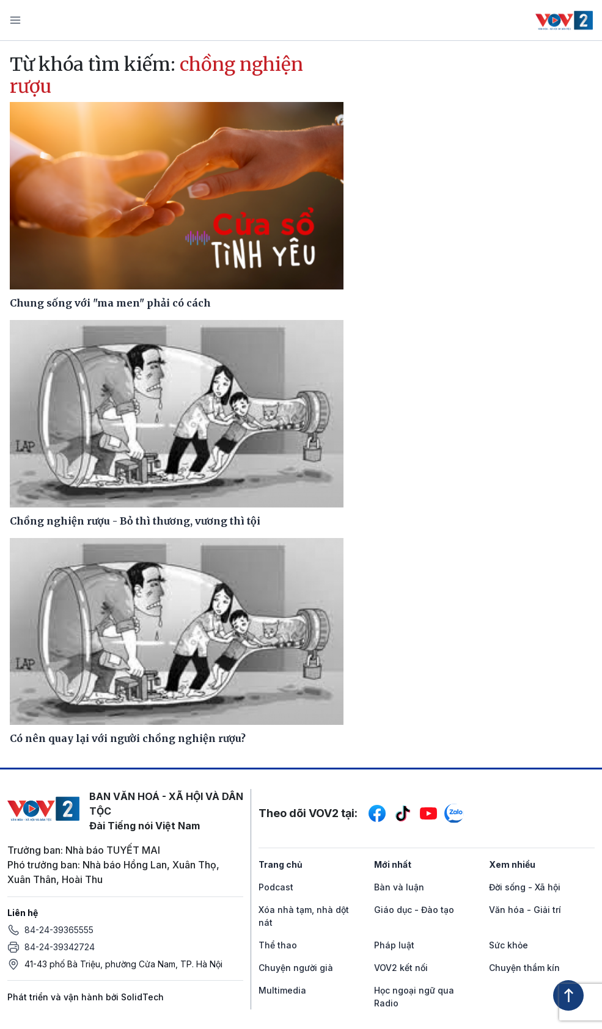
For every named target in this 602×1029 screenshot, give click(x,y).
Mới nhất (392, 864)
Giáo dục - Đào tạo (414, 909)
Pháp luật (394, 945)
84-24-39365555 (59, 930)
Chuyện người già (296, 967)
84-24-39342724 (59, 947)
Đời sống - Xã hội (524, 887)
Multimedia (282, 990)
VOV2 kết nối (401, 967)
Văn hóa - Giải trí (525, 909)
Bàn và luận (399, 887)
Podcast (276, 887)
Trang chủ (281, 864)
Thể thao (278, 945)
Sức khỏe (508, 945)
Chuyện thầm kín (524, 967)
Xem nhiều (512, 864)
